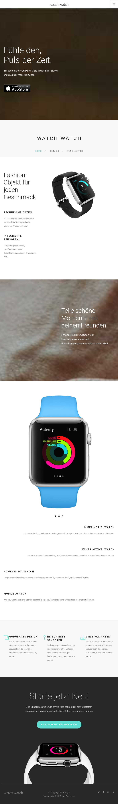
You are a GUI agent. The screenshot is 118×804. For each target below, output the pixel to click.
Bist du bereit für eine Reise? (59, 725)
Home (38, 151)
